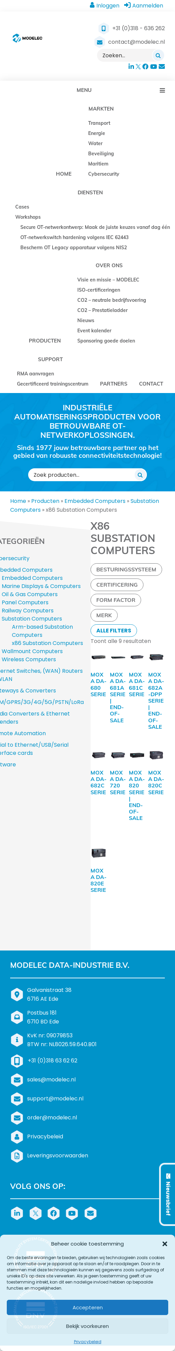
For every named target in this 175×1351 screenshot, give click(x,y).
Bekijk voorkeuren (87, 1326)
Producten (45, 501)
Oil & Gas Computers (30, 594)
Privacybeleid (87, 1342)
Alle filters (113, 630)
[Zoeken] (158, 55)
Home (18, 501)
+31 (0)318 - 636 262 (138, 28)
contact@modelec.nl (136, 42)
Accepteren (88, 1307)
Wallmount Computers (32, 651)
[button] (164, 1243)
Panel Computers (25, 602)
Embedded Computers (94, 501)
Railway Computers (28, 610)
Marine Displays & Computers (41, 586)
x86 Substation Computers (47, 643)
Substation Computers (32, 619)
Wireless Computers (29, 659)
